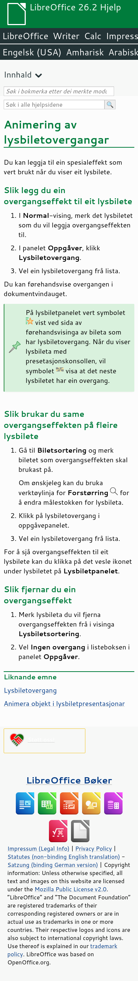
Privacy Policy (93, 848)
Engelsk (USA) (31, 52)
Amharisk (85, 52)
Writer (66, 36)
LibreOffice (25, 36)
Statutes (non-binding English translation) (63, 857)
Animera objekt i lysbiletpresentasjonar (64, 703)
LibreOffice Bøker (69, 780)
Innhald (18, 74)
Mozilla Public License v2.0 (71, 889)
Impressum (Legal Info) (38, 848)
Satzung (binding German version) (52, 865)
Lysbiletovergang (30, 690)
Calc (93, 36)
